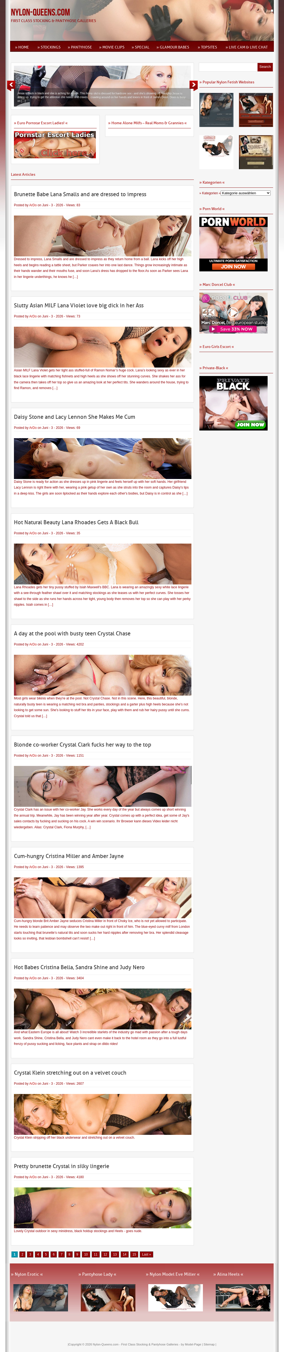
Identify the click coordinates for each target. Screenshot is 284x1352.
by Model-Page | (192, 1344)
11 (95, 1254)
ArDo (33, 205)
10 (86, 1254)
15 (134, 1254)
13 (115, 1254)
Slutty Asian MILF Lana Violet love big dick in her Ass (79, 305)
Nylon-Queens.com (40, 13)
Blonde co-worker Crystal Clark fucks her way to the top (82, 744)
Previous (11, 86)
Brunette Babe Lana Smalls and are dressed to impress (80, 194)
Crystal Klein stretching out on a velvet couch (70, 1072)
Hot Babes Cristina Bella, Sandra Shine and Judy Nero (79, 967)
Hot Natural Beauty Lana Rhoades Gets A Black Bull (76, 522)
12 (105, 1254)
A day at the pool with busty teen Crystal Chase (72, 633)
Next (194, 86)
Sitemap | (210, 1344)
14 (124, 1254)
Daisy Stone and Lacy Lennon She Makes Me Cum (74, 417)
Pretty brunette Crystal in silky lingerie (61, 1166)
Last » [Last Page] (146, 1254)
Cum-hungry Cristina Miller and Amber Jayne (69, 856)
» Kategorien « (210, 193)
